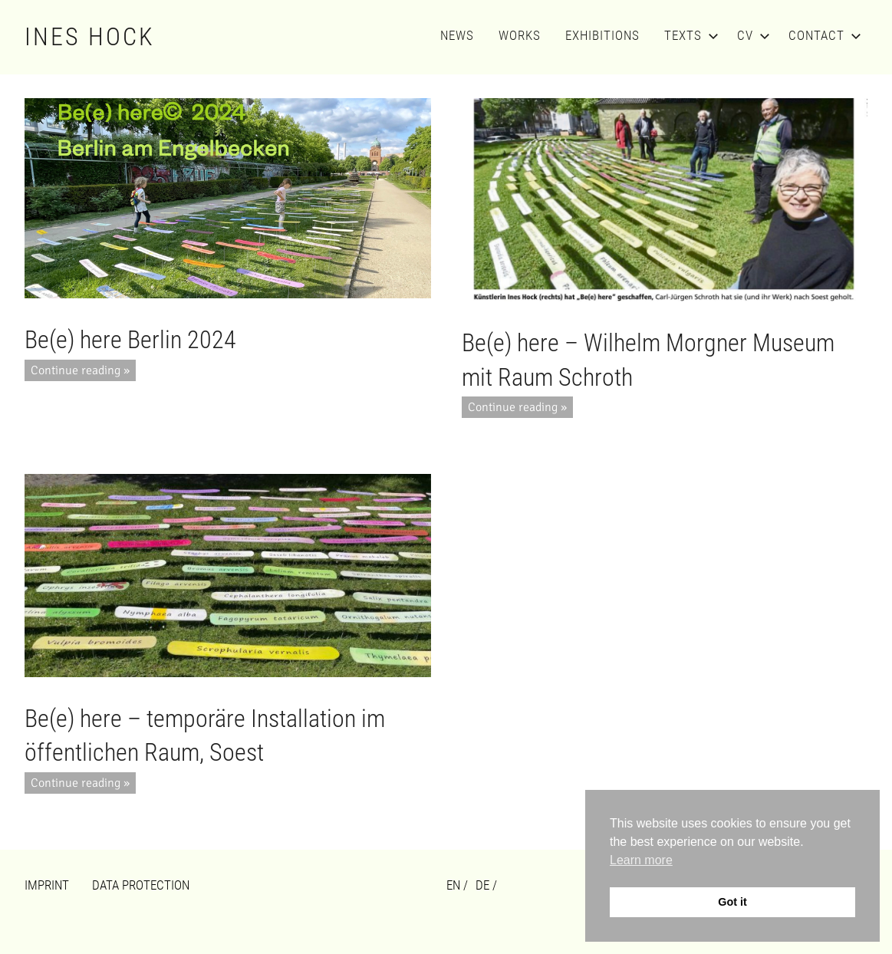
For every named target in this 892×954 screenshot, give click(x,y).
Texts (688, 35)
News (457, 35)
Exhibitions (602, 35)
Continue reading (75, 370)
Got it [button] (732, 902)
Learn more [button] (641, 860)
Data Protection (140, 885)
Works (520, 35)
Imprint (47, 885)
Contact (821, 35)
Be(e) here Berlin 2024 (130, 339)
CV (750, 35)
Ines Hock (90, 36)
